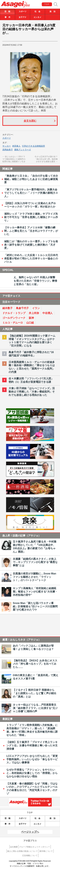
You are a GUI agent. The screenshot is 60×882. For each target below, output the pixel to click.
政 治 (52, 11)
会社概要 (14, 847)
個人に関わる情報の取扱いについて (22, 851)
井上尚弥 (34, 313)
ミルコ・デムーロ (12, 322)
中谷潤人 (47, 313)
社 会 (37, 11)
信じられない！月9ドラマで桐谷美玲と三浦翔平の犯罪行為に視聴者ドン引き (13, 159)
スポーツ (22, 11)
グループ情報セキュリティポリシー (34, 847)
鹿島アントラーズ (22, 149)
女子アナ (22, 17)
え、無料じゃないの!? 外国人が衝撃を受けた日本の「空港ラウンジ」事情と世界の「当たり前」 (35, 281)
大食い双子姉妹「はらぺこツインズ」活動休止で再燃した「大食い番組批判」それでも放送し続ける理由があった (32, 391)
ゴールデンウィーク (13, 318)
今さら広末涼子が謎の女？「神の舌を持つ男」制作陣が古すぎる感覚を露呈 (46, 159)
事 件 (7, 17)
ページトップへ (30, 831)
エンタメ (37, 17)
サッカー (6, 146)
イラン (36, 308)
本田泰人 (16, 146)
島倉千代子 (22, 308)
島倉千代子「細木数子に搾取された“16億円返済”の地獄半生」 (31, 354)
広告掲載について (30, 855)
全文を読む (30, 120)
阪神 (31, 318)
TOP (47, 4)
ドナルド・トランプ (13, 313)
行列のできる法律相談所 (33, 146)
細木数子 (7, 308)
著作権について (46, 851)
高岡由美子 (7, 149)
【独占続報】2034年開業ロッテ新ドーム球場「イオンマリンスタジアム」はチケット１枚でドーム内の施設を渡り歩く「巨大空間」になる (32, 340)
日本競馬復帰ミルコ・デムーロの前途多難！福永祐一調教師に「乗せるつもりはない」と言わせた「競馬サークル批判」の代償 (32, 367)
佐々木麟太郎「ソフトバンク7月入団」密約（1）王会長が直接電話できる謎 (31, 380)
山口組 (30, 322)
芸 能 (7, 11)
